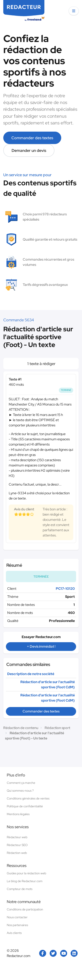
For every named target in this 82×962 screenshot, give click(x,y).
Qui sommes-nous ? (20, 791)
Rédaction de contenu (20, 728)
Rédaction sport (57, 728)
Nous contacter (17, 917)
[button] (74, 11)
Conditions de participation (25, 909)
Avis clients (14, 933)
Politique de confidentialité (25, 806)
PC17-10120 (65, 588)
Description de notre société (30, 674)
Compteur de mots (19, 889)
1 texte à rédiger (41, 363)
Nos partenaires (17, 925)
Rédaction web (17, 853)
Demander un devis (29, 150)
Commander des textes (32, 137)
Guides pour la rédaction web (26, 873)
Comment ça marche (21, 783)
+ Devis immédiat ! (41, 646)
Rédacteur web (17, 837)
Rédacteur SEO (17, 845)
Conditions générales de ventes (28, 798)
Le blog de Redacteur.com (24, 881)
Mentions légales (18, 814)
